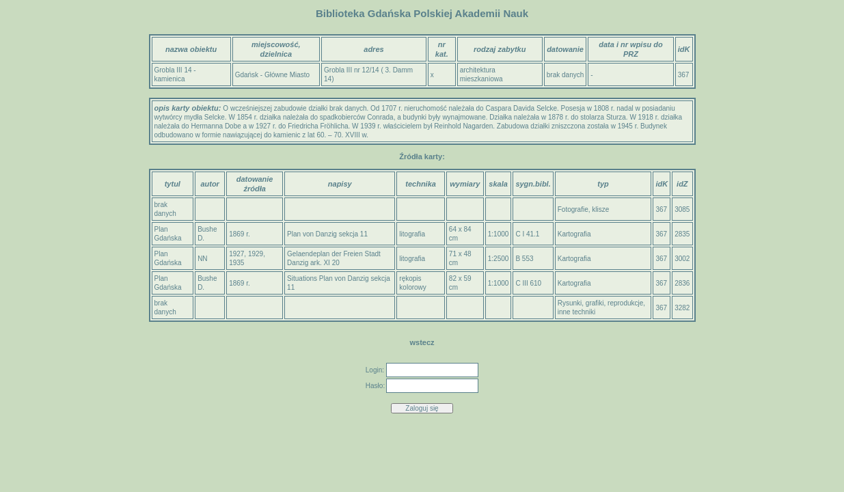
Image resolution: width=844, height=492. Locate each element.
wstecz (421, 342)
